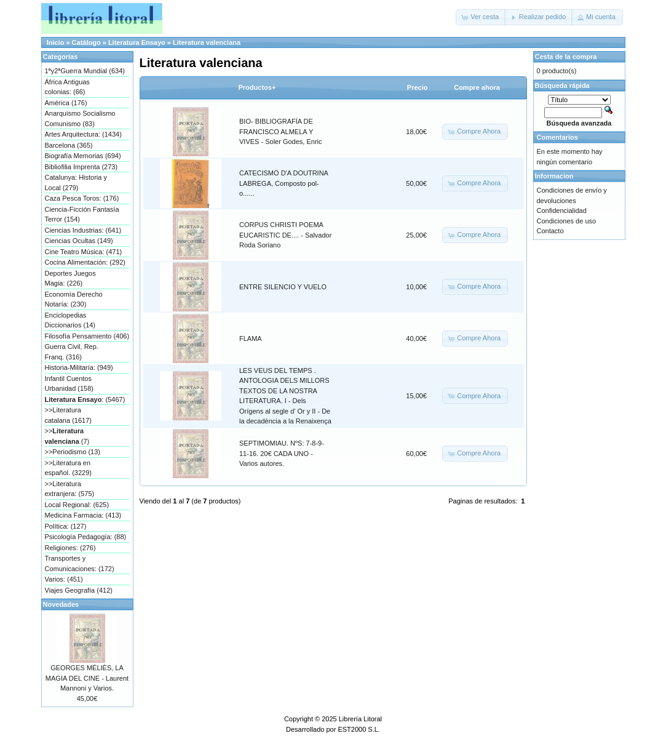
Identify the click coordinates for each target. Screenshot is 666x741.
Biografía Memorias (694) (83, 155)
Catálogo (86, 42)
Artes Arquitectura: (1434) (83, 134)
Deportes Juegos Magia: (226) (70, 278)
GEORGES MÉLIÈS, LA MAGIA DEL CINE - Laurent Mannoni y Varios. (87, 678)
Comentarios (557, 137)
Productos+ (257, 87)
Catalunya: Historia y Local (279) (76, 182)
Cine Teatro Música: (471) (83, 251)
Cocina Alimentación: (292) (85, 262)
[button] (481, 17)
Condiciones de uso (567, 221)
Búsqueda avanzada (579, 123)
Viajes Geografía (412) (79, 590)
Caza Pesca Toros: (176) (82, 198)
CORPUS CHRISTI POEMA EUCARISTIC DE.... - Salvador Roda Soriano (285, 235)
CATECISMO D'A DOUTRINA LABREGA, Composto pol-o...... (283, 183)
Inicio (56, 42)
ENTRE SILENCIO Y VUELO (283, 286)
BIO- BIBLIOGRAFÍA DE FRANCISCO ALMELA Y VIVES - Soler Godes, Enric (280, 131)
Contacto (550, 230)
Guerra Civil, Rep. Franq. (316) (71, 352)
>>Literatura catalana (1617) (68, 415)
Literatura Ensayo (136, 42)
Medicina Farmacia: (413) (83, 515)
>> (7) (67, 436)
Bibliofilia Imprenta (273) (81, 166)
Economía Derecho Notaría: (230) (74, 299)
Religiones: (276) (70, 547)
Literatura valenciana (206, 42)
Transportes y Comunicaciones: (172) (79, 563)
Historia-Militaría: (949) (79, 367)
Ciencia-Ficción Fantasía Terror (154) (82, 214)
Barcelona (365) (69, 145)
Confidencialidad (562, 210)
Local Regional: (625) (77, 504)
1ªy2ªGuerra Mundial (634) (85, 70)
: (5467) (85, 399)
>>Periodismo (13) (73, 451)
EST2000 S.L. (359, 729)
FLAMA (250, 338)
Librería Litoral (360, 719)
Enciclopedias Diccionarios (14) (70, 320)
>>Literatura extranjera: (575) (70, 489)
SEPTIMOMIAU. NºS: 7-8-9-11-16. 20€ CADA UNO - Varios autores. (281, 453)
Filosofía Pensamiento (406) (87, 336)
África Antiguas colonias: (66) (67, 87)
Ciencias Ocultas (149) (79, 240)
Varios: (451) (64, 579)
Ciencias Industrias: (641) (83, 230)
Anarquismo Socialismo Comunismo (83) (80, 118)
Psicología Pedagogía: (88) (86, 536)
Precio (417, 87)
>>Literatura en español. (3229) (68, 468)
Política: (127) (66, 526)
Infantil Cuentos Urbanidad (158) (69, 384)
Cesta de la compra (566, 56)
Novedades (61, 604)
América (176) (66, 102)
